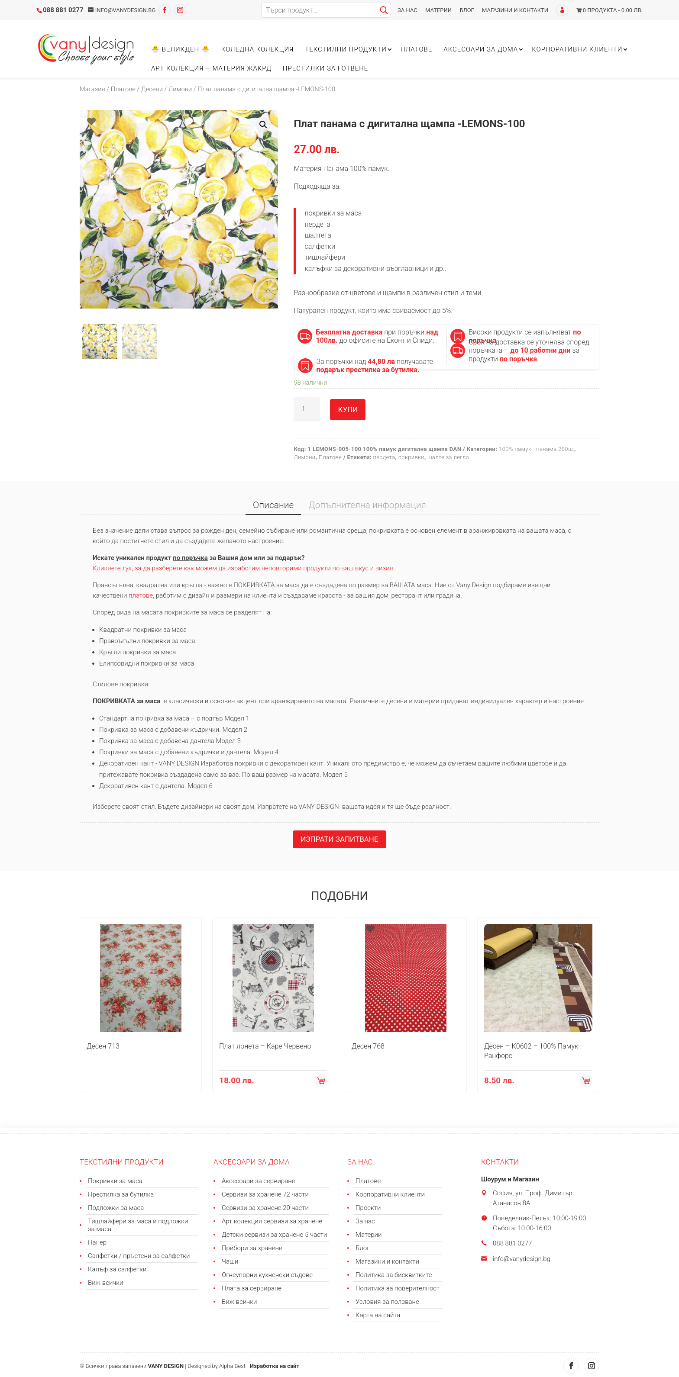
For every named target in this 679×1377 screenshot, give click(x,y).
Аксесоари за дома (480, 49)
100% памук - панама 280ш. (536, 449)
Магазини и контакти (515, 10)
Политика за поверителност (398, 1288)
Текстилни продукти (346, 49)
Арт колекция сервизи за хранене (272, 1221)
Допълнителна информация (367, 505)
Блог (466, 10)
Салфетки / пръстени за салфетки (139, 1256)
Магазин (92, 89)
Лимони (180, 89)
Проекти (368, 1208)
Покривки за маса (115, 1181)
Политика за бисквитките (394, 1275)
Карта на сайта (378, 1315)
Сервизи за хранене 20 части (265, 1208)
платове (141, 595)
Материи (438, 10)
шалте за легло (448, 457)
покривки (411, 457)
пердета (384, 457)
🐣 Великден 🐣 (180, 49)
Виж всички (105, 1283)
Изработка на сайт (274, 1366)
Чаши (230, 1261)
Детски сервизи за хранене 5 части (274, 1235)
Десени (152, 89)
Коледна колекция (257, 49)
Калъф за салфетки (117, 1269)
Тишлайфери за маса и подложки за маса (138, 1225)
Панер (97, 1242)
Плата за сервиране (251, 1288)
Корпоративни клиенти (577, 49)
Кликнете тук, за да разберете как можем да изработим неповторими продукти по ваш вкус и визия (243, 568)
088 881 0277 (63, 10)
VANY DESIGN (166, 1366)
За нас (407, 10)
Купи (348, 409)
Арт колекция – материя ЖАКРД (211, 68)
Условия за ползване (387, 1302)
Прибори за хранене (252, 1248)
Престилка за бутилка (121, 1194)
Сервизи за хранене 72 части (265, 1194)
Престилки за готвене (326, 68)
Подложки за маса (116, 1208)
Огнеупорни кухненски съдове (267, 1275)
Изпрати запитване (339, 839)
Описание (273, 505)
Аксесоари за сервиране (258, 1181)
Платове (416, 49)
